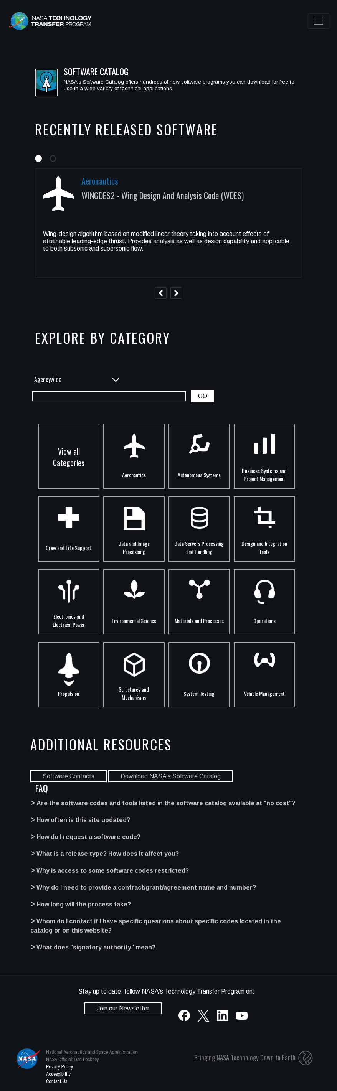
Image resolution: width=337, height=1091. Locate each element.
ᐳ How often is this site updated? (80, 820)
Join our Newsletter (123, 1008)
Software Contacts (68, 776)
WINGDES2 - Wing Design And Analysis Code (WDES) (162, 195)
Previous (161, 293)
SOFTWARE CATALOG (96, 71)
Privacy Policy (59, 1067)
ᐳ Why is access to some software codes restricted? (109, 870)
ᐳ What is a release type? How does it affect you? (104, 853)
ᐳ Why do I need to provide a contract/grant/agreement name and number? (143, 887)
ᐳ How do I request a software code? (85, 837)
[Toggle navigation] (318, 21)
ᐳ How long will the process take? (80, 904)
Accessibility (58, 1074)
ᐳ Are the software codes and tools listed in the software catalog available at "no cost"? (162, 803)
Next (176, 293)
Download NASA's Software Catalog (171, 776)
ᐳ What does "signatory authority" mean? (92, 947)
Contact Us (56, 1081)
